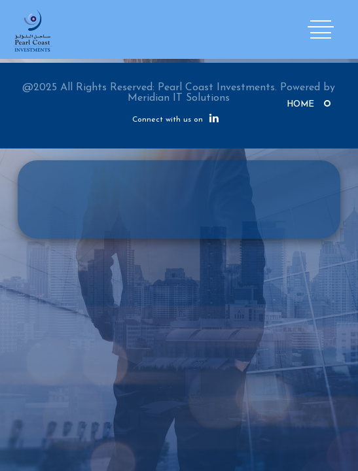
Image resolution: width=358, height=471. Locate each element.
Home (300, 104)
